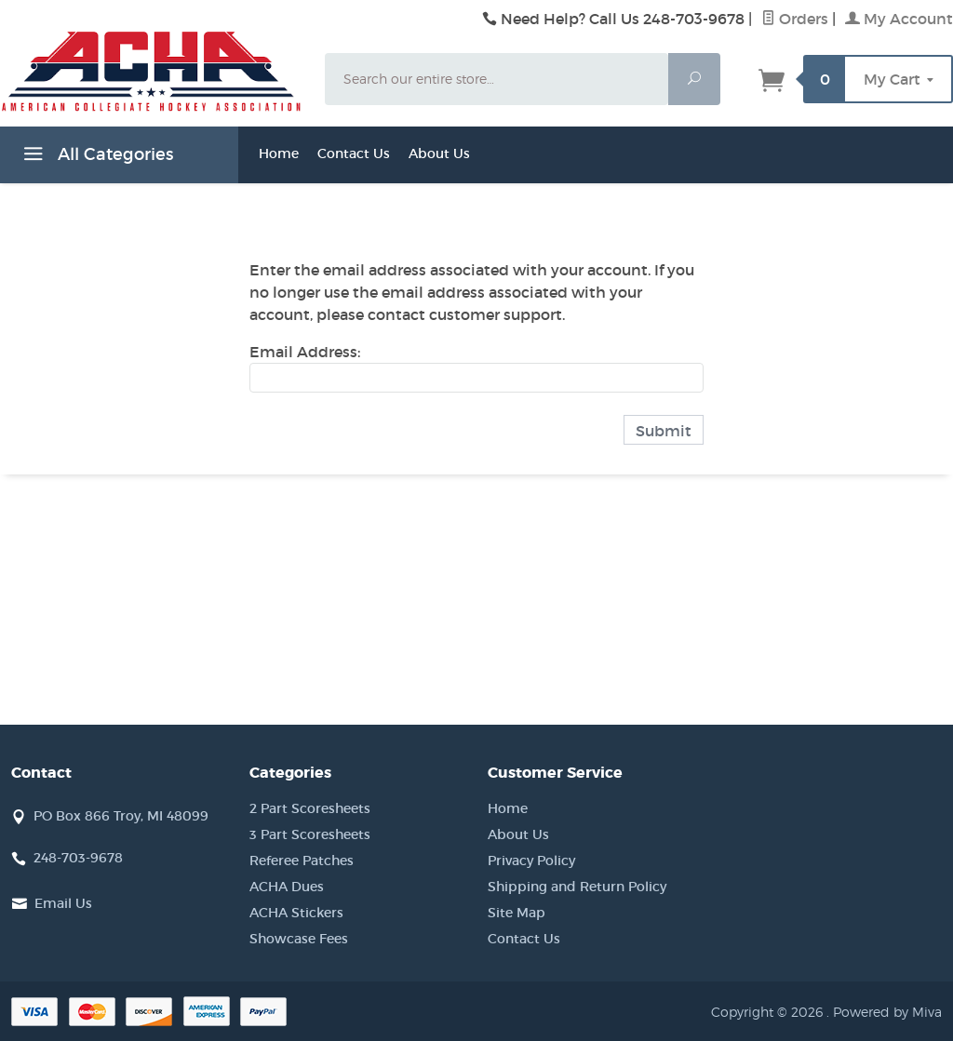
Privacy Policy (531, 860)
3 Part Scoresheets (309, 834)
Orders (794, 18)
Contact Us (353, 153)
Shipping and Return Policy (577, 886)
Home (279, 153)
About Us (439, 153)
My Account (899, 18)
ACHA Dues (286, 886)
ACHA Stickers (296, 912)
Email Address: (304, 351)
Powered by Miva (887, 1012)
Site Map (516, 912)
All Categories (96, 157)
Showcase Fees (298, 938)
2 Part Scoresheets (309, 808)
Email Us (63, 903)
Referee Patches (301, 860)
